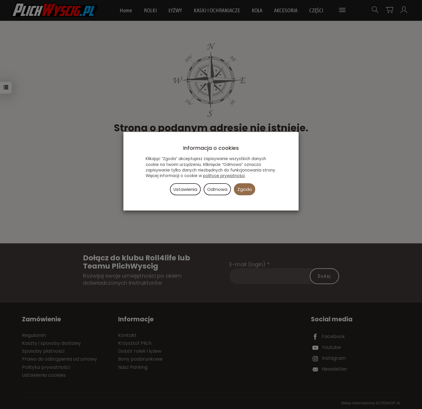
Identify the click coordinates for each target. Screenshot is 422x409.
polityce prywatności (224, 176)
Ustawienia (185, 189)
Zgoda (244, 189)
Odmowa (217, 189)
